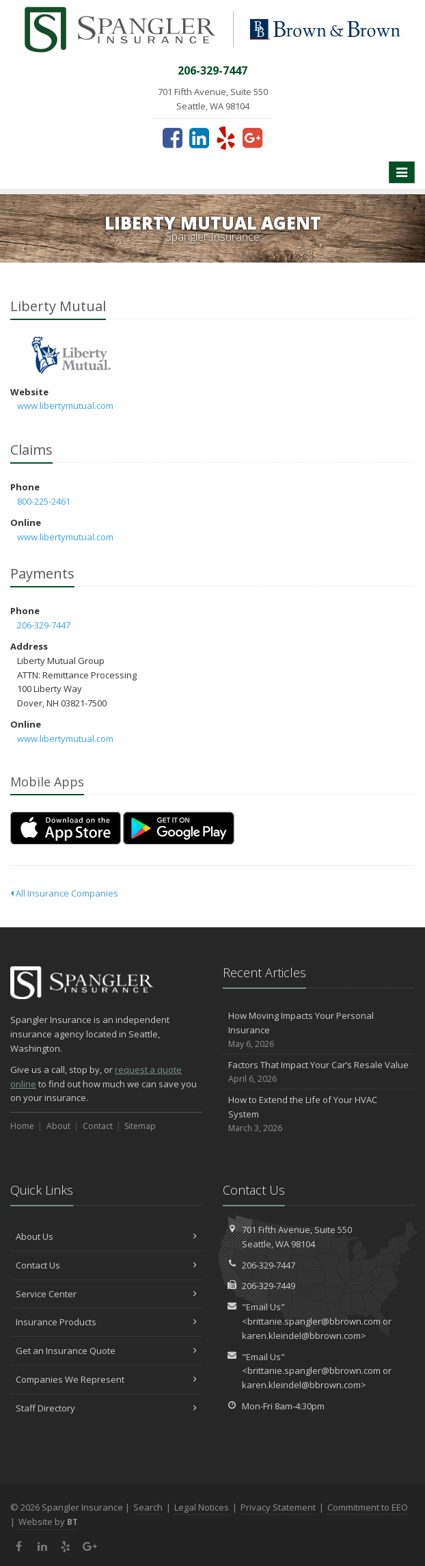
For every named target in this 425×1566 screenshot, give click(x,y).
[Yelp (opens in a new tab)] (226, 137)
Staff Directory (106, 1408)
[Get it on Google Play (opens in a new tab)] (178, 828)
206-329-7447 (43, 625)
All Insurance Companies (64, 893)
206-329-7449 (268, 1285)
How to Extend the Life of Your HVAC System (318, 1113)
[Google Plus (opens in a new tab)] (252, 137)
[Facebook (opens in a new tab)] (172, 137)
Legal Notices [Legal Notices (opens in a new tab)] (201, 1507)
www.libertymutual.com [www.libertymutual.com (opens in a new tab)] (65, 405)
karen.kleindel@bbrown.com (301, 1335)
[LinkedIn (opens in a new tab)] (199, 137)
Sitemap (140, 1126)
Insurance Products (106, 1322)
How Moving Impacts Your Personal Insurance (318, 1029)
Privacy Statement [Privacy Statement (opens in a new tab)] (278, 1507)
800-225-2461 (43, 501)
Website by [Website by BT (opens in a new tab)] (48, 1521)
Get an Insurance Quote (106, 1350)
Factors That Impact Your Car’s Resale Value (318, 1072)
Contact (98, 1126)
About (58, 1126)
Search (148, 1507)
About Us (106, 1236)
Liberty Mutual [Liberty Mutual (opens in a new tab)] (71, 355)
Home (22, 1126)
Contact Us (106, 1265)
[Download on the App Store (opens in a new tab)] (65, 828)
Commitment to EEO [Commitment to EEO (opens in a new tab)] (367, 1507)
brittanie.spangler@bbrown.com (314, 1321)
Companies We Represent (106, 1379)
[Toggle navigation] (402, 172)
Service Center (106, 1294)
